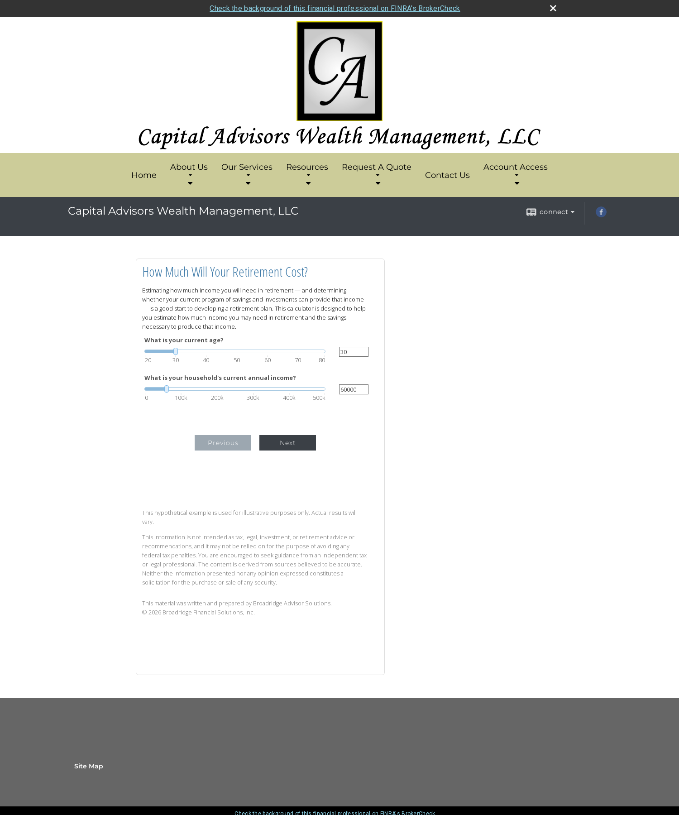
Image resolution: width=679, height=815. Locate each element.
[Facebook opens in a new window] (601, 215)
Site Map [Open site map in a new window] (88, 766)
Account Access (515, 170)
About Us (189, 170)
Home (144, 175)
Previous (223, 443)
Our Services (247, 170)
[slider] (234, 351)
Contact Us (447, 175)
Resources (307, 170)
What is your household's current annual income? (220, 378)
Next (288, 443)
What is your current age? (184, 340)
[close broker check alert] (553, 8)
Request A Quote (376, 170)
